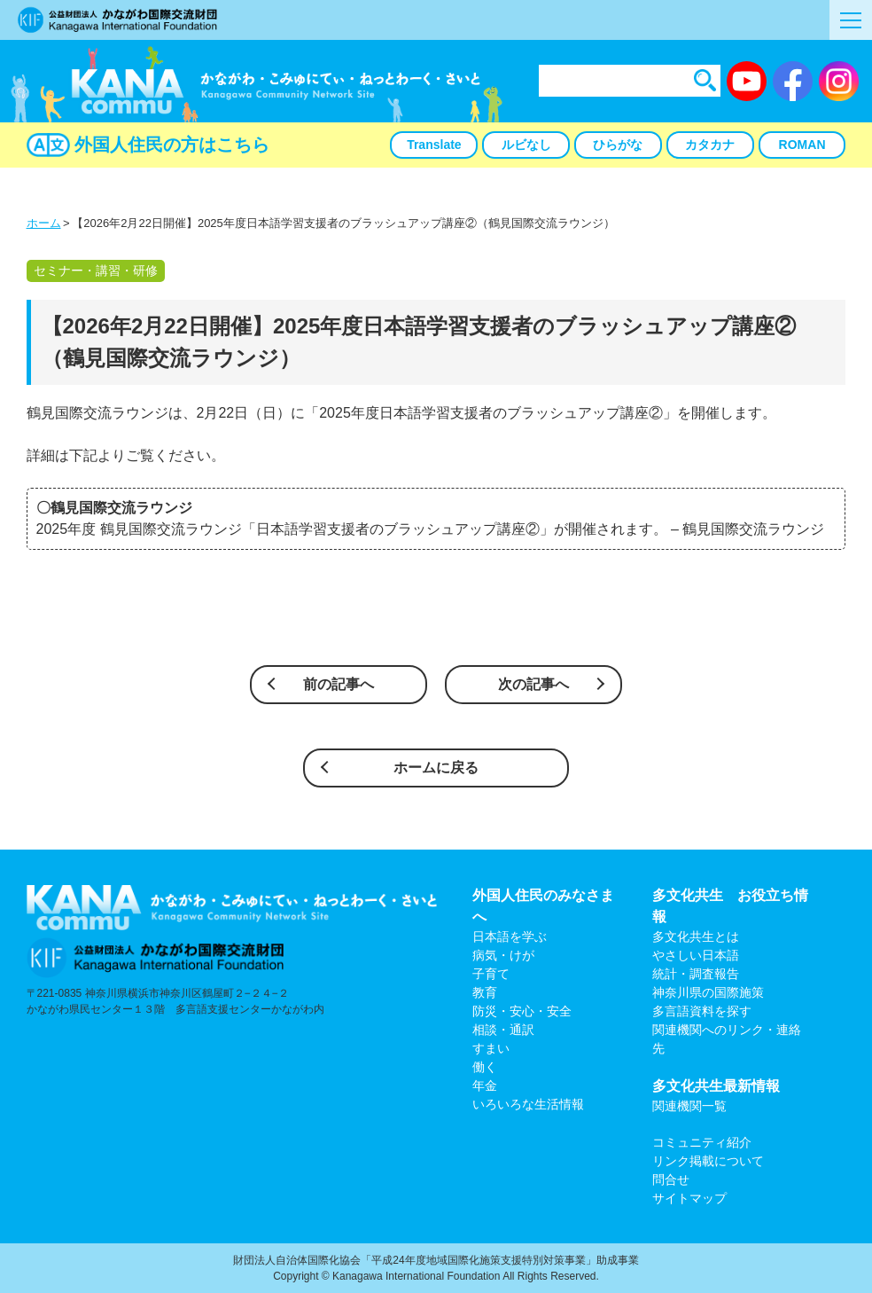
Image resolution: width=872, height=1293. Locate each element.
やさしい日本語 (695, 955)
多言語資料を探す (701, 1011)
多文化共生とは (695, 936)
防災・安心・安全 (522, 1011)
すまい (491, 1048)
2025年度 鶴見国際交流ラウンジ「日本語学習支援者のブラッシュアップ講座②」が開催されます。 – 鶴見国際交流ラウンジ (430, 529)
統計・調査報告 (695, 974)
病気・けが (503, 955)
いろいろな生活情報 (528, 1104)
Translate (434, 144)
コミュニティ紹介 (701, 1142)
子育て (491, 974)
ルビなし (526, 144)
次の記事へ (533, 684)
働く (484, 1067)
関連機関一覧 (689, 1106)
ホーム (44, 223)
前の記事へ (338, 684)
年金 (484, 1085)
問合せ (670, 1179)
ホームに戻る (436, 767)
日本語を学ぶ (509, 936)
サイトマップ (689, 1198)
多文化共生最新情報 (716, 1085)
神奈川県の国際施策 (708, 992)
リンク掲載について (708, 1161)
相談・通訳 (503, 1030)
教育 (484, 992)
